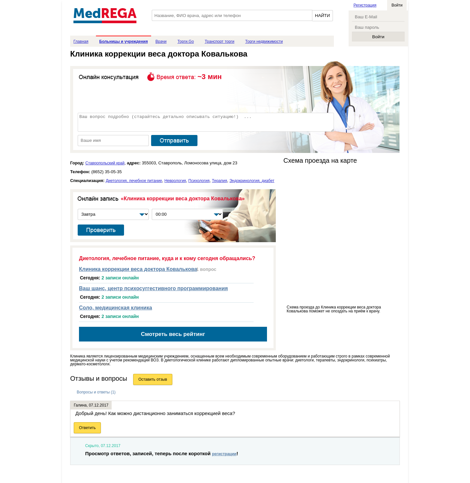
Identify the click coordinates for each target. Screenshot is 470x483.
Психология (199, 180)
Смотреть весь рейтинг (173, 334)
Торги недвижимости (264, 41)
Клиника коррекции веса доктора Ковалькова (138, 269)
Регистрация (364, 5)
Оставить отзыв (152, 379)
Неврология (175, 180)
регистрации (224, 454)
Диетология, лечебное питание (134, 180)
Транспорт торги (219, 41)
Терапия (219, 180)
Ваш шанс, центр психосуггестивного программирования (153, 288)
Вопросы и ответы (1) (96, 392)
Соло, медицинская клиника (115, 307)
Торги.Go (186, 41)
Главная (80, 41)
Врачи (160, 41)
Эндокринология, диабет (251, 180)
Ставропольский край (105, 163)
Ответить (87, 427)
